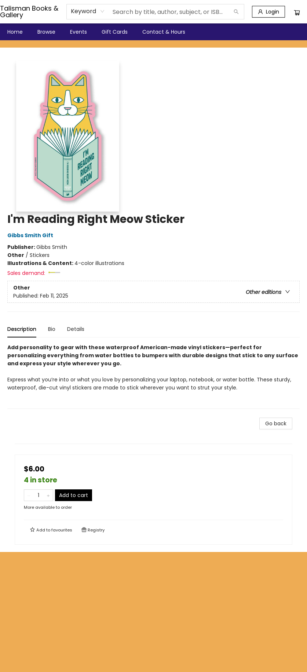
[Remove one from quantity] (28, 495)
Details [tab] (75, 329)
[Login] (268, 12)
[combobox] (88, 11)
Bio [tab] (51, 329)
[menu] (153, 31)
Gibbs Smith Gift (31, 235)
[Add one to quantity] (48, 495)
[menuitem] (15, 31)
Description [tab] (21, 329)
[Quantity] (38, 495)
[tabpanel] (153, 376)
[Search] (236, 11)
